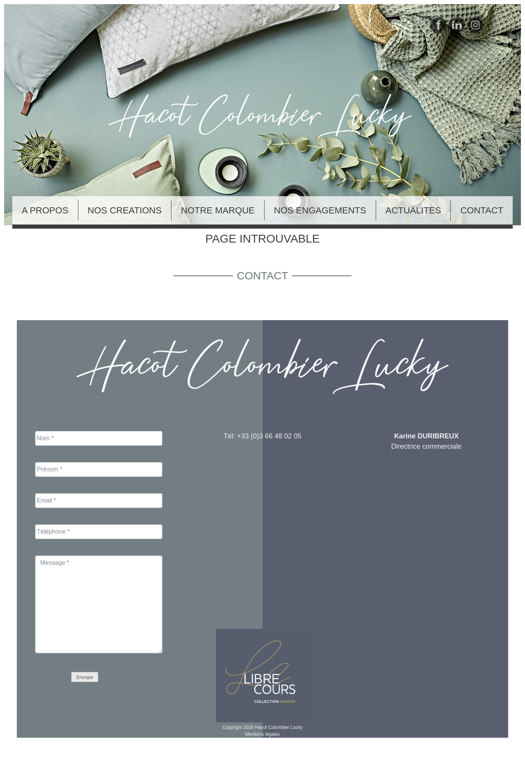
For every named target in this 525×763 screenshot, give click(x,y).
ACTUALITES (413, 210)
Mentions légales (262, 707)
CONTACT (481, 210)
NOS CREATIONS (125, 210)
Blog (7, 757)
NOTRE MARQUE (218, 210)
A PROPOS (45, 210)
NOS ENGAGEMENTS (320, 210)
